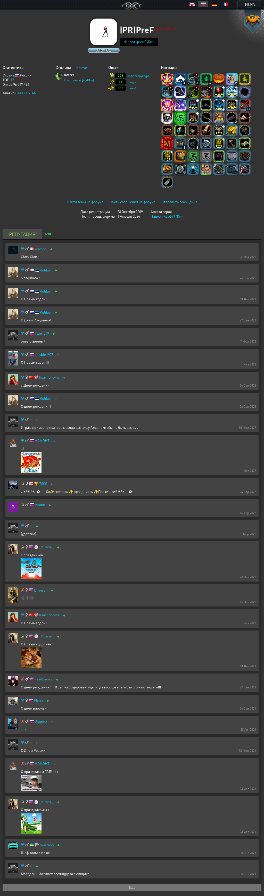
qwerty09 (42, 333)
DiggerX (41, 721)
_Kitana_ (46, 547)
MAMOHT (42, 440)
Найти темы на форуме (85, 201)
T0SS (43, 483)
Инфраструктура (138, 76)
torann (40, 504)
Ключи (81, 67)
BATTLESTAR (25, 92)
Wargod (41, 249)
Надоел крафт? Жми (138, 41)
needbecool (44, 679)
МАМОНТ (42, 763)
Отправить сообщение (179, 201)
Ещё (132, 887)
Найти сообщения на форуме (132, 201)
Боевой (132, 88)
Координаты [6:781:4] (79, 80)
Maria (38, 700)
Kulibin (45, 270)
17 (12, 79)
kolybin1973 (44, 354)
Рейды (131, 82)
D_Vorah (40, 590)
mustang (47, 845)
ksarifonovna (49, 377)
